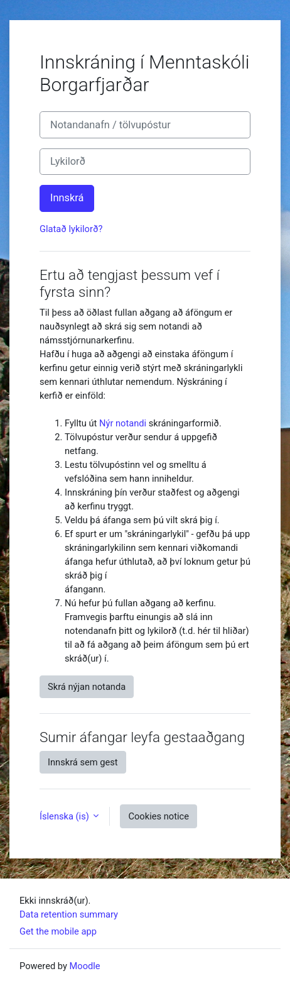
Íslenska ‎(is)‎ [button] (65, 816)
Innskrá (66, 198)
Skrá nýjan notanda (87, 686)
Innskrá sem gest (83, 762)
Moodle (85, 966)
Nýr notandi (122, 423)
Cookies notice (158, 816)
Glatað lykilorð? (71, 229)
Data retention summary (68, 914)
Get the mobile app (58, 931)
